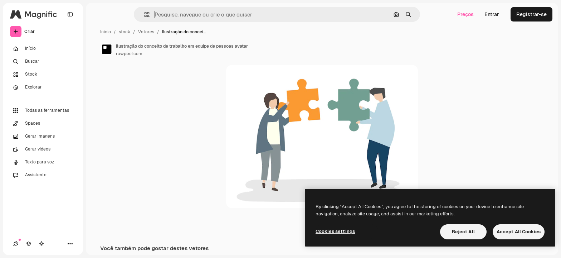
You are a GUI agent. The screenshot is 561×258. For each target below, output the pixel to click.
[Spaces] (43, 123)
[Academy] (28, 243)
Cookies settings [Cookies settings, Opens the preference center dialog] (335, 231)
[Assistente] (43, 175)
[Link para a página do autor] (106, 49)
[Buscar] (43, 61)
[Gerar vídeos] (43, 149)
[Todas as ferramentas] (43, 110)
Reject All (463, 232)
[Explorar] (43, 87)
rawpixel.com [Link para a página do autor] (129, 54)
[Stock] (43, 74)
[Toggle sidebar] (70, 14)
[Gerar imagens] (43, 136)
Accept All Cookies (519, 232)
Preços (465, 14)
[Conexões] (15, 243)
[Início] (43, 48)
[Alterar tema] (41, 243)
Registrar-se (531, 14)
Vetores (146, 32)
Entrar (491, 14)
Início (105, 32)
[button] (144, 14)
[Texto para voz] (43, 162)
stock (124, 32)
